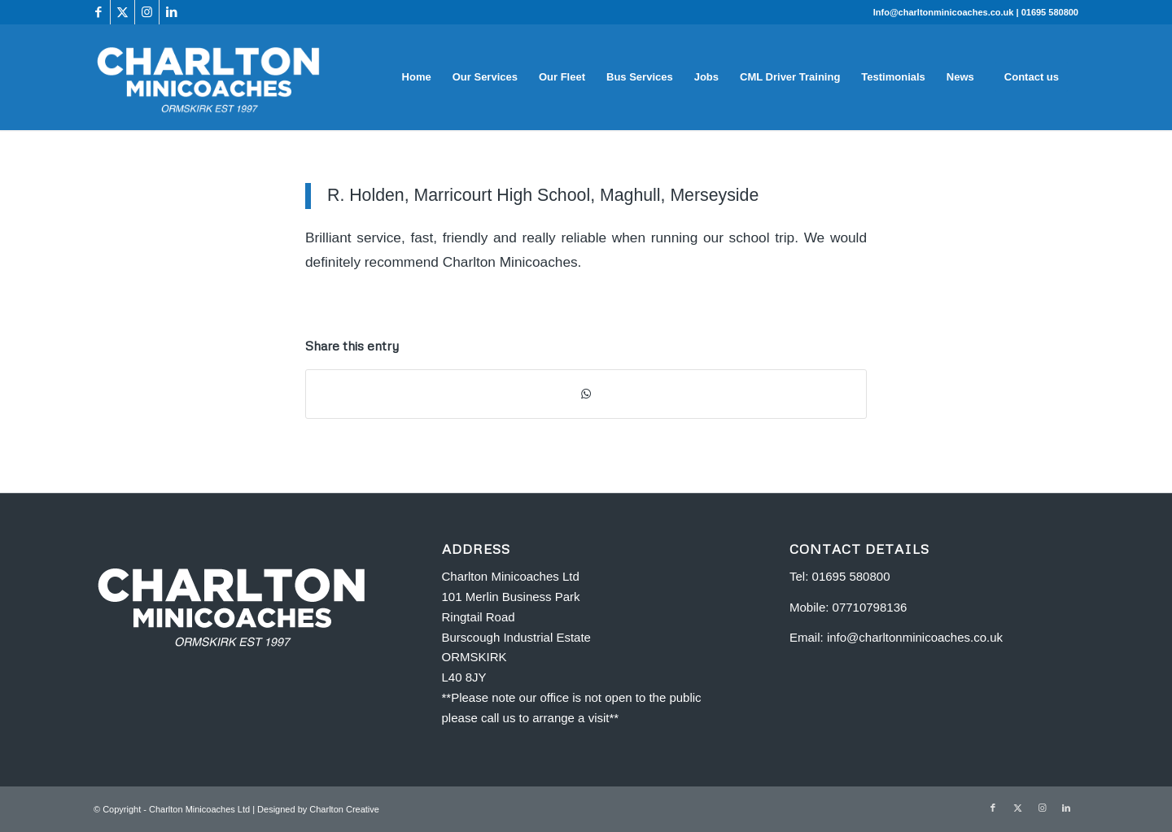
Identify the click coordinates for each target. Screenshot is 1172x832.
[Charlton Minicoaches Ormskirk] (209, 77)
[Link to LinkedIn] (172, 12)
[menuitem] (416, 77)
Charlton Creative (344, 809)
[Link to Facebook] (98, 12)
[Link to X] (122, 12)
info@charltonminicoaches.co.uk (915, 637)
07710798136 (870, 607)
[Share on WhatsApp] (586, 394)
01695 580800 (1049, 12)
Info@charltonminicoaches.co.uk (945, 12)
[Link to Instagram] (147, 12)
